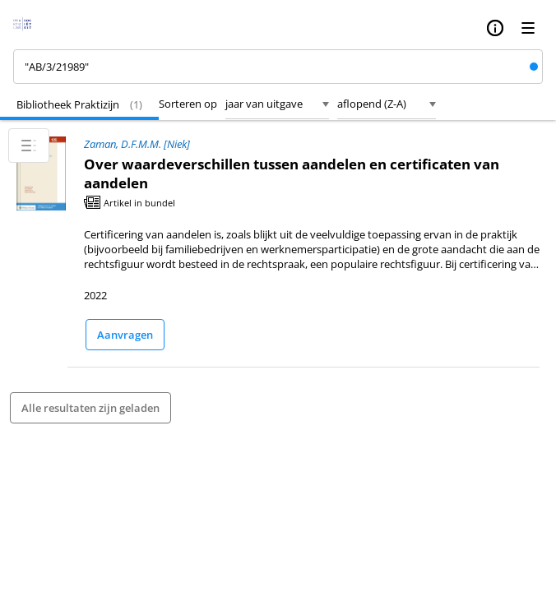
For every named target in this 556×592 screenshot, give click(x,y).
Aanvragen (125, 334)
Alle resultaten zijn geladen (90, 407)
